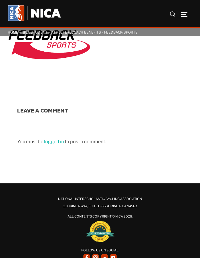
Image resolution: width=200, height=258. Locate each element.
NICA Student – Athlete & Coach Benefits (61, 32)
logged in (54, 141)
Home (13, 32)
